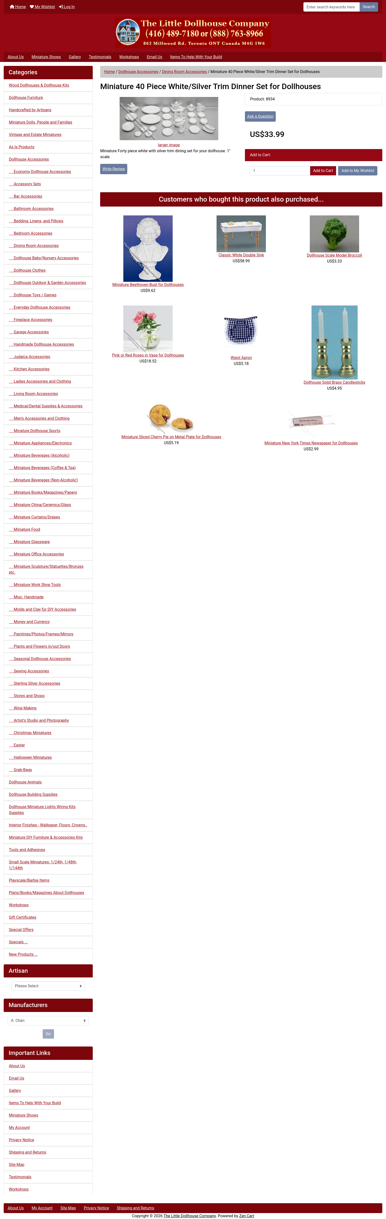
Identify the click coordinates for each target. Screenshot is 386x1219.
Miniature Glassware (29, 541)
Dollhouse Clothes (27, 270)
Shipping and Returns (27, 1152)
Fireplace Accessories (30, 319)
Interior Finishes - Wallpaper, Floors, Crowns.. (48, 825)
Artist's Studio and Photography (39, 720)
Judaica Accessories (29, 356)
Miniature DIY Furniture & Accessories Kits (46, 837)
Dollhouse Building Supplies (33, 794)
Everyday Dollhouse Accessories (39, 307)
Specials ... (18, 942)
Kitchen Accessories (29, 369)
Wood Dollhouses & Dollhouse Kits (39, 85)
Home (18, 6)
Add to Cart (323, 170)
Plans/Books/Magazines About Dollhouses (46, 892)
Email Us (154, 57)
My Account (19, 1127)
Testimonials (100, 57)
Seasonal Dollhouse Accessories (40, 658)
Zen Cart (246, 1216)
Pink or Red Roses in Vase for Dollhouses (148, 355)
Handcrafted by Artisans (30, 110)
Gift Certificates (22, 917)
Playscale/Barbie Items (29, 880)
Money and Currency (29, 621)
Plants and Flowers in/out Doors (39, 646)
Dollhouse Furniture (26, 97)
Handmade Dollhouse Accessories (41, 344)
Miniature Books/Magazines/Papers (43, 492)
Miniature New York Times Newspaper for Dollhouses (311, 443)
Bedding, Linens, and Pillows (36, 221)
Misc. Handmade (26, 597)
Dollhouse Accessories (138, 71)
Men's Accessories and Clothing (39, 418)
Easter (17, 745)
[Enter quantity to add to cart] (280, 170)
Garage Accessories (29, 332)
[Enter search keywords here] (331, 7)
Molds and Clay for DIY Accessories (42, 609)
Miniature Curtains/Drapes (34, 517)
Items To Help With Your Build (196, 57)
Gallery (75, 57)
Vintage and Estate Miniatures (35, 134)
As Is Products (21, 147)
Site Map (16, 1164)
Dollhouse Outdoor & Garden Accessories (47, 282)
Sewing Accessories (29, 671)
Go (48, 1033)
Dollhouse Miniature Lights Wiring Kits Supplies (42, 809)
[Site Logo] (193, 33)
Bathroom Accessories (31, 208)
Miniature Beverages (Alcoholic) (39, 455)
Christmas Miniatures (30, 732)
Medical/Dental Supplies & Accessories (45, 406)
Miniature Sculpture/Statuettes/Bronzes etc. (46, 569)
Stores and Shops (27, 695)
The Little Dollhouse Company (190, 1216)
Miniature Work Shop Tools (35, 584)
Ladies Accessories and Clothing (40, 381)
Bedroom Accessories (30, 233)
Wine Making (23, 708)
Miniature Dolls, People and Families (40, 122)
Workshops (129, 57)
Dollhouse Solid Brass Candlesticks (334, 382)
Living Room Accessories (33, 393)
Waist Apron (241, 357)
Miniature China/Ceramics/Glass (40, 504)
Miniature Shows (46, 57)
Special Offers (21, 929)
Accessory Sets (25, 184)
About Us (16, 57)
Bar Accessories (25, 196)
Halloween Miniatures (30, 757)
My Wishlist (42, 6)
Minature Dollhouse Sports (34, 430)
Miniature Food (24, 529)
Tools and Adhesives (27, 849)
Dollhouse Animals (25, 782)
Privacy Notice (21, 1140)
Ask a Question (260, 116)
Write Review (113, 169)
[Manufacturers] (48, 1020)
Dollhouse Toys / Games (32, 295)
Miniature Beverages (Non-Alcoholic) (43, 480)
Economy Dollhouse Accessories (40, 171)
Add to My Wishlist (357, 170)
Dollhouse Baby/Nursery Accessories (44, 258)
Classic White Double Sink (241, 255)
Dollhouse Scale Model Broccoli (334, 255)
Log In (67, 6)
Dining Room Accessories (184, 71)
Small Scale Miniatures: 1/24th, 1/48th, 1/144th (43, 865)
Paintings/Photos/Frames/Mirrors (41, 634)
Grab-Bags (20, 769)
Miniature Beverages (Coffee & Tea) (42, 467)
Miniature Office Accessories (36, 554)
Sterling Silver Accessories (34, 683)
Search (369, 6)
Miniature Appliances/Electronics (40, 443)
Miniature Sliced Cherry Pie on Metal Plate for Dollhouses (171, 437)
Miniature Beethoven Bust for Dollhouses (148, 284)
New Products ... (23, 954)
